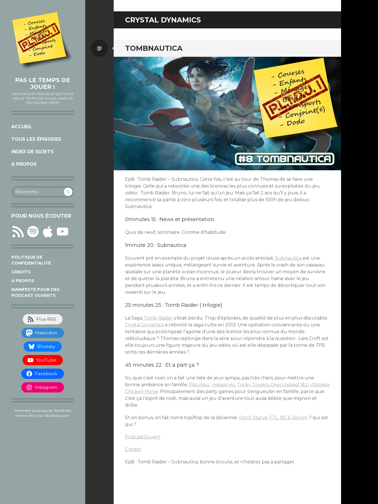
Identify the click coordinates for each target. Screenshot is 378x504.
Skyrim (300, 417)
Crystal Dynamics (144, 324)
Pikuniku (199, 384)
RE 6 (285, 417)
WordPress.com (56, 415)
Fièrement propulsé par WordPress (42, 410)
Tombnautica (153, 48)
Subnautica (289, 258)
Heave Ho (224, 384)
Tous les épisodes (36, 139)
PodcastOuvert (142, 437)
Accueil (21, 126)
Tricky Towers (253, 384)
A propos (24, 164)
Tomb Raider (157, 318)
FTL (273, 417)
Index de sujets (32, 151)
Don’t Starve (253, 417)
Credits (20, 271)
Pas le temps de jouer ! (42, 83)
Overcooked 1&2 (288, 384)
